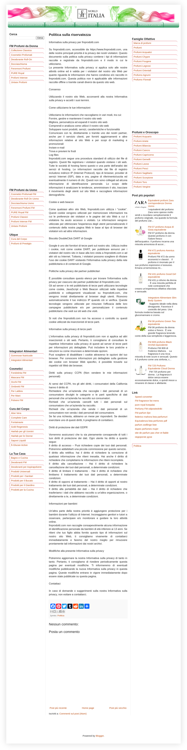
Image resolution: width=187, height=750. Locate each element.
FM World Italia (108, 24)
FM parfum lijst (142, 412)
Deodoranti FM (19, 462)
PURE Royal (17, 73)
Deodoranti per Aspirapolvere (26, 467)
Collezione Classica (21, 50)
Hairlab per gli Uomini (22, 431)
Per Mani (15, 395)
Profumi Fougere (142, 61)
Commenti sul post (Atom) (73, 713)
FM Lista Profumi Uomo (59, 24)
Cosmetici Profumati (21, 54)
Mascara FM (17, 377)
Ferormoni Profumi (20, 68)
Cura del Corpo (19, 239)
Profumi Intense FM (21, 221)
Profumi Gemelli (142, 159)
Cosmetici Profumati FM (23, 194)
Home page (88, 708)
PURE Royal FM (19, 212)
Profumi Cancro (142, 150)
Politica (61, 615)
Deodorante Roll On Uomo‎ (25, 198)
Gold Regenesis (19, 426)
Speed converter (143, 396)
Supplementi (128, 24)
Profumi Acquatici (143, 52)
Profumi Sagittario (143, 173)
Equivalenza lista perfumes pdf (151, 420)
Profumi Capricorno (144, 154)
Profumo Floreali (142, 79)
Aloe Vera (16, 413)
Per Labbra (17, 391)
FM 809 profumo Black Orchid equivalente (160, 343)
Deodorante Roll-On (21, 59)
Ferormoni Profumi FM (23, 207)
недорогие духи (143, 436)
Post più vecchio (117, 708)
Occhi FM (16, 382)
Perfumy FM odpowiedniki (148, 408)
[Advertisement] (26, 136)
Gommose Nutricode (22, 355)
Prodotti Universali (20, 471)
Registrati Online (86, 24)
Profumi (138, 47)
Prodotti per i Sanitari (22, 476)
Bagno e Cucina (19, 457)
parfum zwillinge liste (146, 424)
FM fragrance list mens (147, 400)
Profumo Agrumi (142, 75)
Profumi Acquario (142, 136)
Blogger (100, 735)
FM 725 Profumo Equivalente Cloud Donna (161, 367)
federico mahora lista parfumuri (151, 416)
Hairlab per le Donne (22, 436)
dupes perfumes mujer (146, 428)
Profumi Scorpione (143, 177)
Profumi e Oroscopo (150, 24)
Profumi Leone (141, 164)
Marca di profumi (142, 43)
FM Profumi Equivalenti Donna (26, 24)
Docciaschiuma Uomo (22, 203)
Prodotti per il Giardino (22, 485)
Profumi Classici (19, 217)
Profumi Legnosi (142, 66)
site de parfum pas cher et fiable (151, 432)
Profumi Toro (140, 182)
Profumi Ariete (141, 141)
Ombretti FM (17, 386)
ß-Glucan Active (19, 445)
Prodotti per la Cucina (22, 489)
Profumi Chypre (142, 56)
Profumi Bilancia (142, 145)
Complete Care (19, 417)
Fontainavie (17, 422)
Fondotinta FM (18, 372)
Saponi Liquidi (18, 440)
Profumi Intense (19, 77)
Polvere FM (17, 400)
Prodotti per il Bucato (22, 480)
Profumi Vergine (142, 186)
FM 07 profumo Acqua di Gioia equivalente (161, 228)
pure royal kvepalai (145, 404)
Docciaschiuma (19, 64)
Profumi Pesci (141, 168)
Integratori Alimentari (22, 360)
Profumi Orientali (142, 70)
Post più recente (58, 708)
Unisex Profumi (19, 82)
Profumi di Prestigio (21, 243)
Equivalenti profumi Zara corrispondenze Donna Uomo (161, 203)
